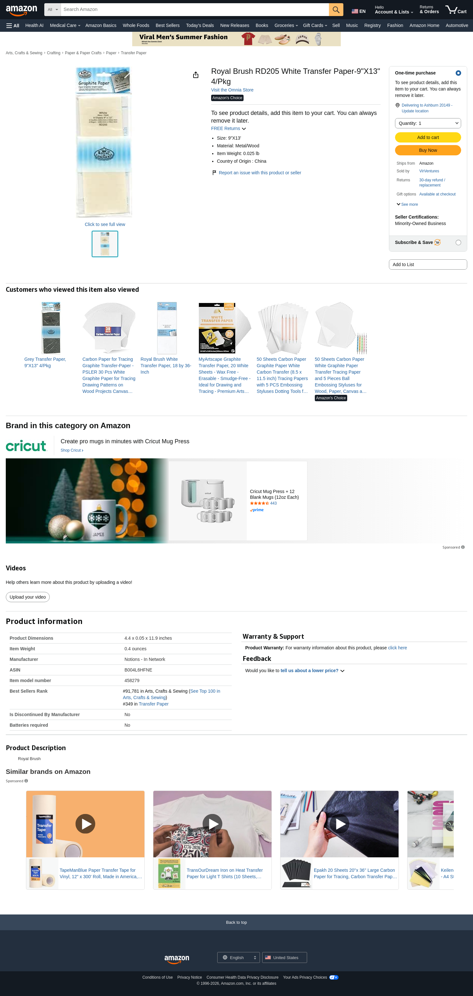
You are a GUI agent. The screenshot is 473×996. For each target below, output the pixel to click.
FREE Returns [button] (228, 128)
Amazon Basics (100, 25)
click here (397, 647)
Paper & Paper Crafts (83, 53)
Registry (372, 25)
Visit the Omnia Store (232, 89)
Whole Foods (136, 25)
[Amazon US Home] (177, 960)
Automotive (457, 25)
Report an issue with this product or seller (256, 172)
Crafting (53, 53)
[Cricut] (26, 445)
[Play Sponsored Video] (85, 824)
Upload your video (28, 597)
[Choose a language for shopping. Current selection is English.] (234, 957)
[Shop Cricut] (72, 450)
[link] (50, 362)
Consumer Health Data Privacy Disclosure (243, 977)
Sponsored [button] (454, 547)
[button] (13, 25)
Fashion (395, 25)
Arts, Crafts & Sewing (24, 53)
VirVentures (429, 171)
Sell (336, 25)
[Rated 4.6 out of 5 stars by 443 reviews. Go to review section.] (277, 503)
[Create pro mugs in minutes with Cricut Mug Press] (125, 441)
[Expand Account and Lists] (412, 12)
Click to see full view (105, 224)
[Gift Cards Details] (326, 25)
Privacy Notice (189, 977)
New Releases (234, 25)
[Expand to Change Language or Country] (255, 958)
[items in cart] (456, 10)
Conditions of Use (157, 977)
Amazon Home (425, 25)
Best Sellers (168, 25)
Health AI (34, 25)
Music (352, 25)
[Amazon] (22, 10)
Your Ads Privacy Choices (305, 977)
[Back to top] (236, 928)
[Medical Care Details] (79, 25)
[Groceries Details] (297, 25)
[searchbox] (195, 10)
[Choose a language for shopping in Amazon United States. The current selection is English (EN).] (358, 10)
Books (262, 25)
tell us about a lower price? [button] (312, 670)
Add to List (403, 264)
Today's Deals (200, 25)
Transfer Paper (134, 53)
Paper (111, 53)
